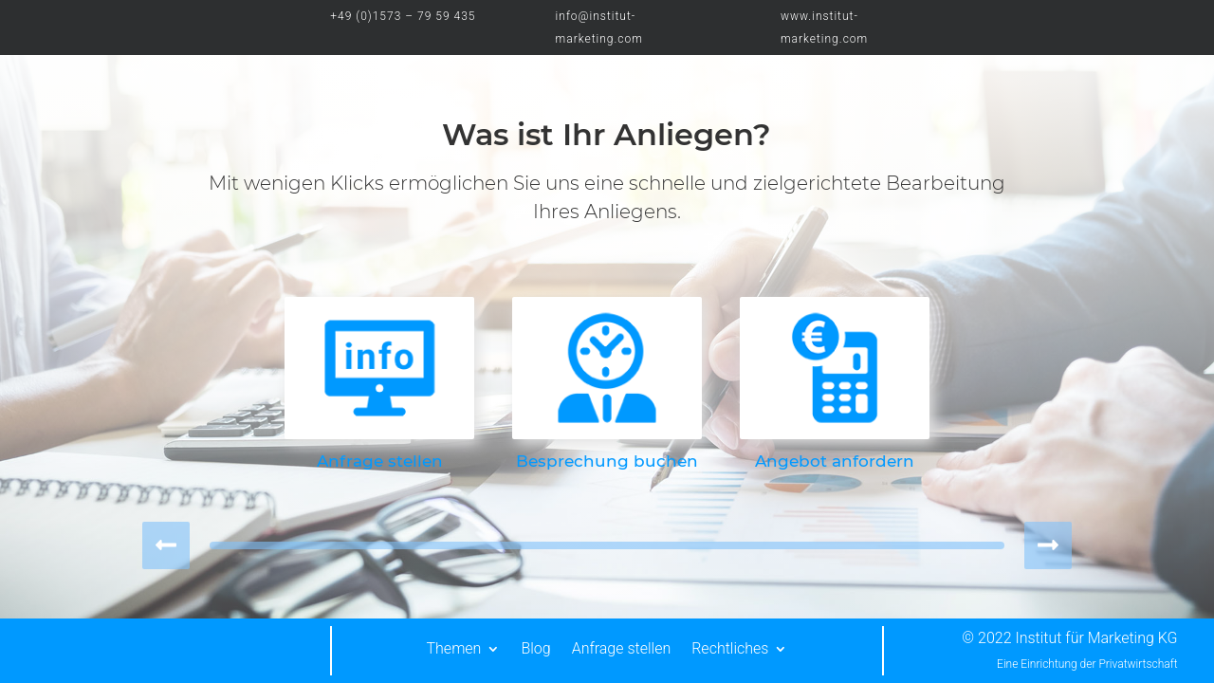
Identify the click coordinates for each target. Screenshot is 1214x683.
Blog (535, 648)
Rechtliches (729, 648)
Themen (454, 648)
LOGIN (1110, 16)
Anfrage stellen (621, 648)
